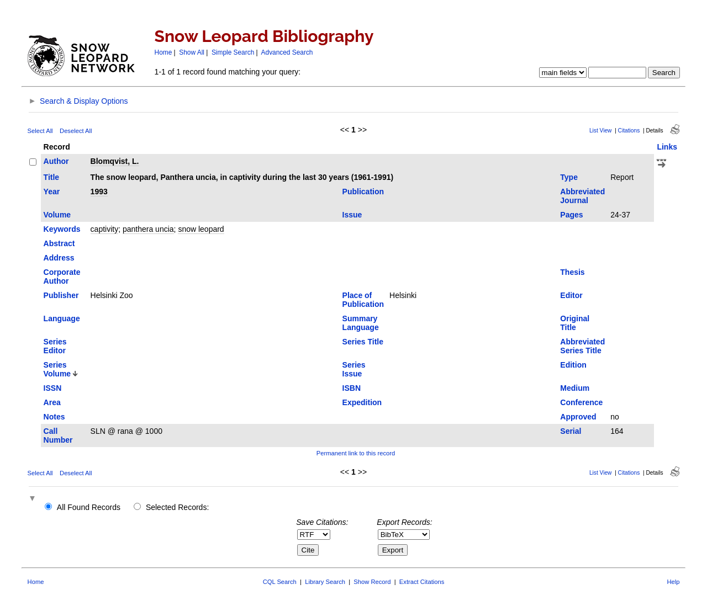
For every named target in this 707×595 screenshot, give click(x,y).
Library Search (325, 581)
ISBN (351, 388)
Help (673, 581)
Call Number (58, 435)
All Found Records (88, 507)
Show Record (372, 581)
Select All (40, 131)
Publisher (61, 295)
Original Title (574, 323)
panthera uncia (148, 229)
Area (52, 402)
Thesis (572, 272)
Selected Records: (177, 507)
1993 (99, 191)
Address (59, 257)
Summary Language (360, 323)
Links (667, 146)
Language (62, 318)
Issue (352, 214)
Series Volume (57, 369)
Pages (571, 214)
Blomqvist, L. (115, 161)
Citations (629, 131)
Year (52, 191)
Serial (570, 431)
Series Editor (55, 346)
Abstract (59, 243)
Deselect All (76, 131)
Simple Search (233, 52)
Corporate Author (62, 276)
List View (600, 131)
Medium (574, 388)
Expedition (362, 402)
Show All (191, 52)
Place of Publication (363, 300)
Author (56, 161)
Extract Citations (421, 581)
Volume (57, 214)
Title (52, 177)
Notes (54, 416)
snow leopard (201, 229)
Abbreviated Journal (582, 196)
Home (163, 52)
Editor (571, 295)
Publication (363, 191)
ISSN (53, 388)
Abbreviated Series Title (582, 346)
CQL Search (280, 581)
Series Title (362, 341)
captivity (105, 229)
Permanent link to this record (355, 453)
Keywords (62, 229)
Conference (581, 402)
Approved (578, 416)
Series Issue (354, 369)
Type (569, 177)
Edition (573, 364)
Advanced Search (287, 52)
